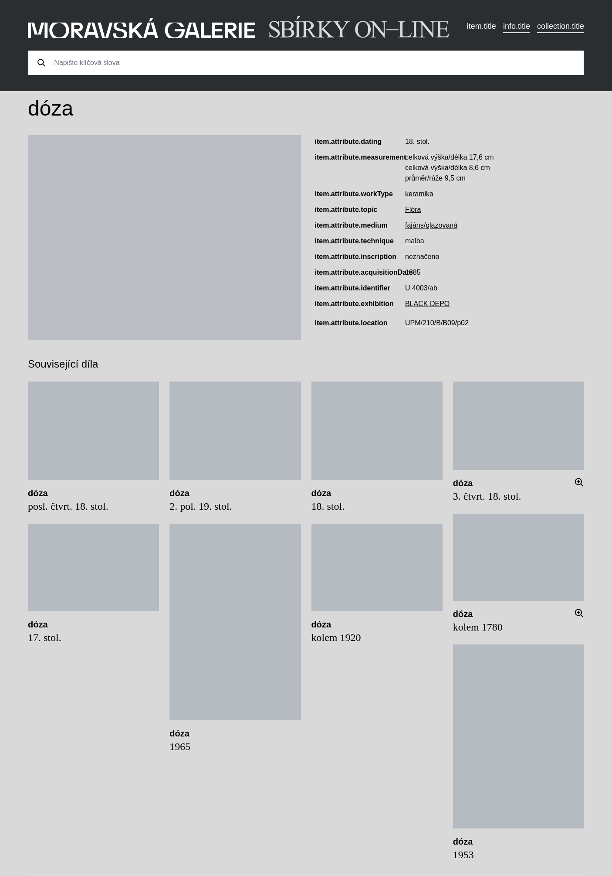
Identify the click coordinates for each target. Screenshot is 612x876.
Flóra (413, 209)
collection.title (560, 26)
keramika (419, 194)
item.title (481, 26)
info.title (516, 26)
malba (414, 241)
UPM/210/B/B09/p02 (437, 323)
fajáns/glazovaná (431, 225)
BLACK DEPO (427, 303)
